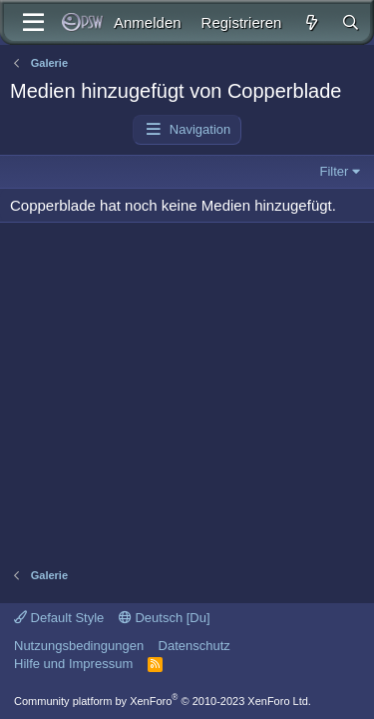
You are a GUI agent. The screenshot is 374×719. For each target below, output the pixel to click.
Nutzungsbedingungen (79, 645)
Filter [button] (334, 171)
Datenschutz (194, 645)
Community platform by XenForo (162, 701)
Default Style (59, 617)
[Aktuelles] (310, 22)
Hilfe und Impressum (73, 663)
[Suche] (350, 22)
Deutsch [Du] (164, 617)
